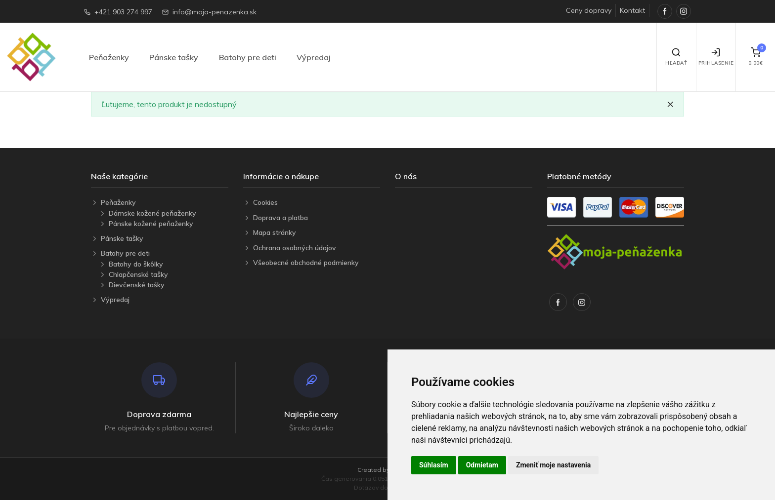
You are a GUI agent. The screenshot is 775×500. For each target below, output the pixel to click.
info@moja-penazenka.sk (214, 11)
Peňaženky (109, 57)
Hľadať (676, 56)
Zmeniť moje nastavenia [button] (553, 465)
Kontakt (632, 10)
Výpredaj (314, 57)
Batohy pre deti (247, 57)
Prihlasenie (716, 56)
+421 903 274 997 (123, 11)
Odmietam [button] (482, 465)
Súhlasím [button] (433, 465)
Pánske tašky (173, 57)
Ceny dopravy (588, 10)
